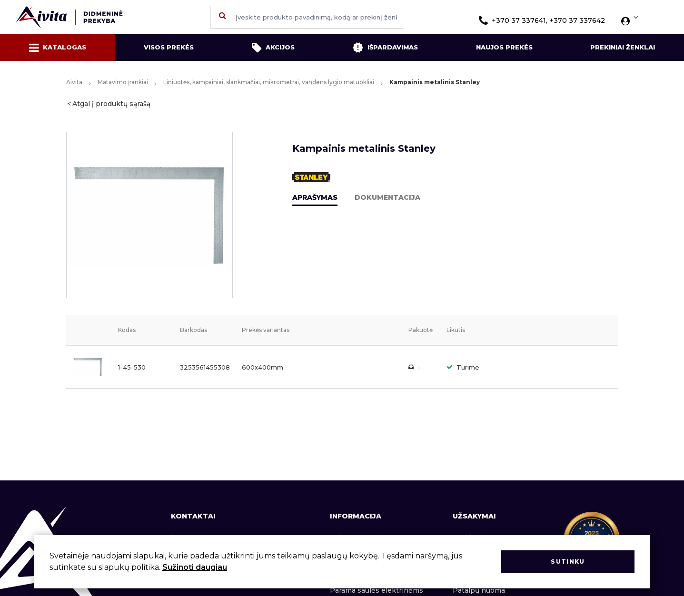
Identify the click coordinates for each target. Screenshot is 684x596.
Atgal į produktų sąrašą (111, 103)
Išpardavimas (385, 47)
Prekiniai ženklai (622, 47)
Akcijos (273, 47)
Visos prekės (169, 47)
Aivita (74, 82)
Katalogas (57, 47)
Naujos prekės (504, 47)
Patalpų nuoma (479, 590)
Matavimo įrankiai (123, 82)
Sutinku (568, 561)
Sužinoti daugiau (194, 567)
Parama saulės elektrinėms (376, 590)
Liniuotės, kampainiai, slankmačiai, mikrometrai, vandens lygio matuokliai (268, 82)
